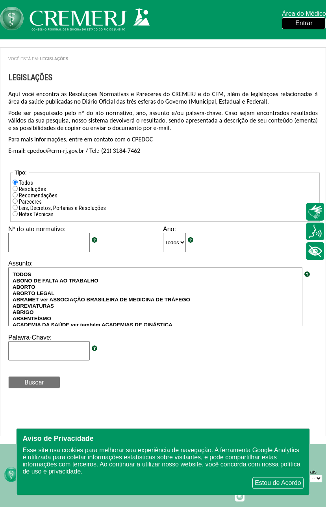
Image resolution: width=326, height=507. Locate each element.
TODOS (155, 274)
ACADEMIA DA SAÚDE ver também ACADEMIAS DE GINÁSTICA (155, 325)
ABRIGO (155, 312)
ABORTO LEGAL (155, 293)
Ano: (169, 229)
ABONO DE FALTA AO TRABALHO (155, 281)
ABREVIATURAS (155, 306)
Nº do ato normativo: (36, 229)
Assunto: (20, 263)
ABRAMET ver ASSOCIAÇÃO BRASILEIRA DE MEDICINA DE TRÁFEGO (155, 300)
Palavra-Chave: (30, 337)
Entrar (304, 23)
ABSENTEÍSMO (155, 319)
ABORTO (155, 287)
